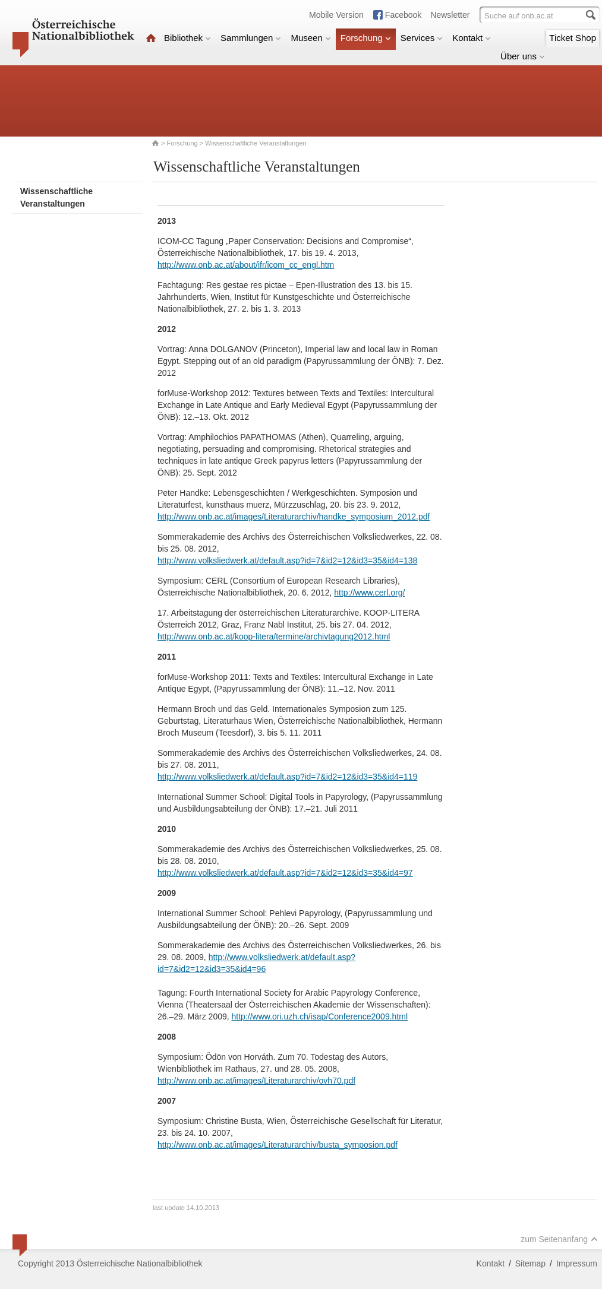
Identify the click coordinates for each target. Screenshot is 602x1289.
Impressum (576, 1263)
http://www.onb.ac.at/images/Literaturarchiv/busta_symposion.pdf (277, 1144)
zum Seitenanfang (559, 1239)
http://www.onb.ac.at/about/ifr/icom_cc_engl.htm (245, 265)
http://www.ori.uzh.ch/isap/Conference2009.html (320, 1016)
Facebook (403, 15)
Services (422, 38)
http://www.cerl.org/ (369, 592)
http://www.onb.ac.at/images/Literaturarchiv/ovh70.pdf (256, 1080)
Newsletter (449, 15)
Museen (310, 38)
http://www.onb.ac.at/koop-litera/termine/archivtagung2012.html (273, 636)
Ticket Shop (572, 38)
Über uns (522, 56)
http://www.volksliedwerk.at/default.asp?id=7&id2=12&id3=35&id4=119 (287, 776)
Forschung (366, 38)
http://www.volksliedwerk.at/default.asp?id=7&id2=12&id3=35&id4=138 (287, 560)
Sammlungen (250, 38)
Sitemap (530, 1263)
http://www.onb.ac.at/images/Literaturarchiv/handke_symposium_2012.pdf (293, 516)
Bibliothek (187, 38)
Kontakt (471, 38)
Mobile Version (336, 15)
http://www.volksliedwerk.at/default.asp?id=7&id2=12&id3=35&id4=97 (285, 873)
